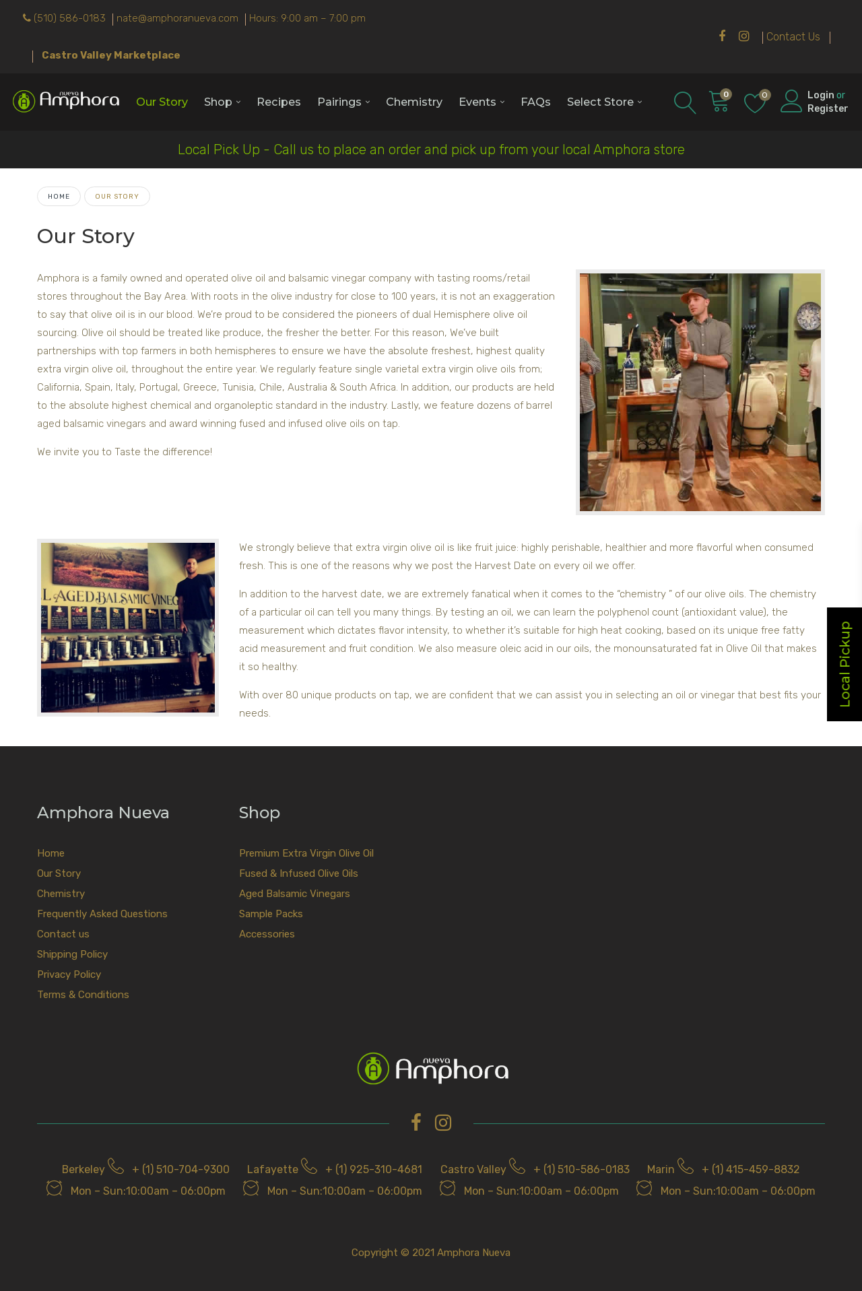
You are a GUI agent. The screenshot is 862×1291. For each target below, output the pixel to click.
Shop (218, 101)
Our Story (162, 101)
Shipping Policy (72, 954)
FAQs (536, 101)
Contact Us (793, 36)
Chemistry (414, 101)
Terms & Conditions (83, 995)
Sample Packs (271, 914)
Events (477, 101)
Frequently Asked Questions (102, 914)
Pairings (339, 101)
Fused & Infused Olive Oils (298, 873)
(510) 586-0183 (70, 18)
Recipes (279, 101)
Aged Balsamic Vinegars (294, 894)
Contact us (63, 934)
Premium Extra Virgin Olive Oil (306, 853)
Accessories (267, 934)
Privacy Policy (69, 974)
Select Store (600, 101)
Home (59, 196)
